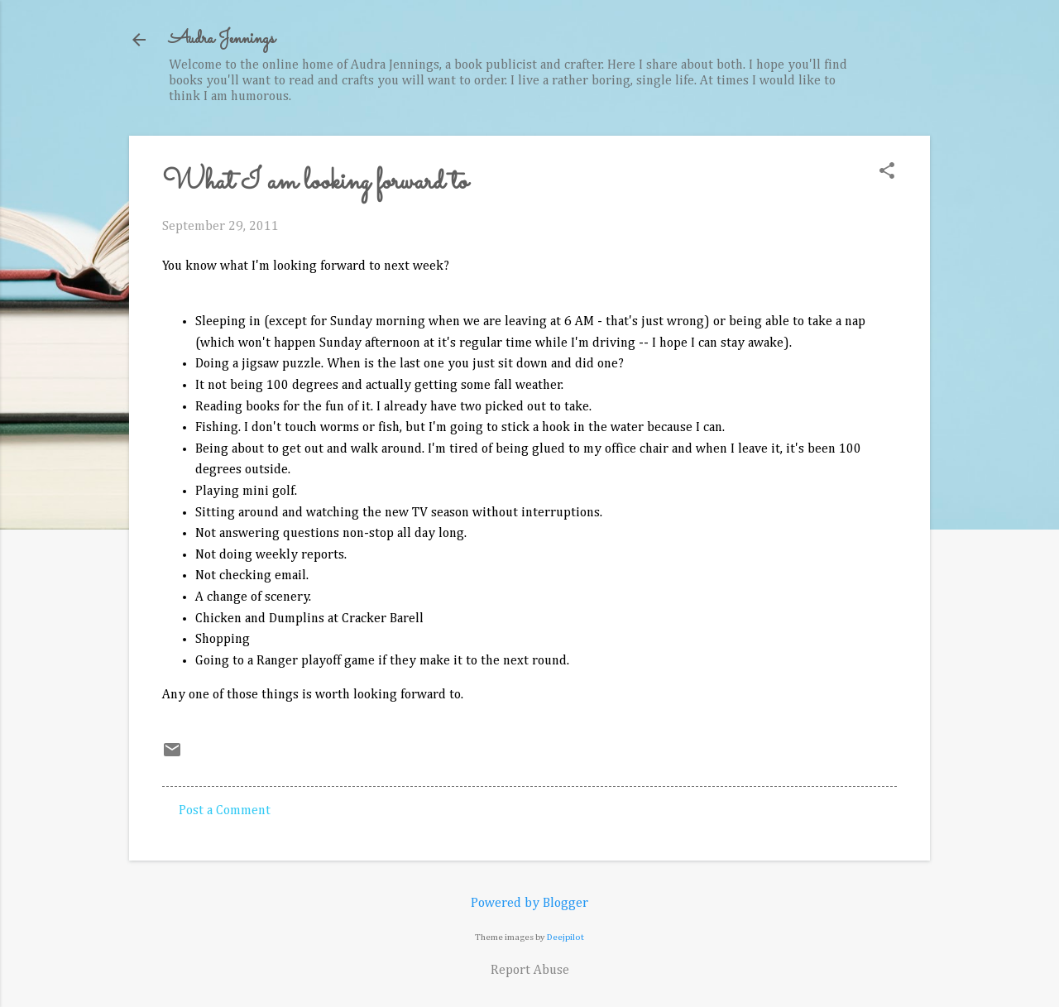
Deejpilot (565, 937)
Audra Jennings (222, 39)
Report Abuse (530, 970)
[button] (887, 173)
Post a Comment (225, 811)
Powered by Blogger (529, 903)
